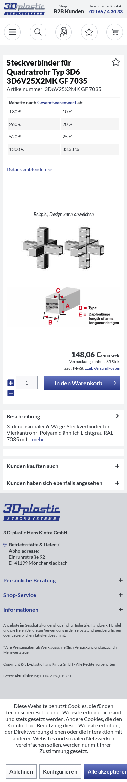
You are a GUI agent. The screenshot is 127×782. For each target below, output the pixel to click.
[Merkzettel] (89, 32)
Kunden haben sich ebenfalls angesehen (54, 483)
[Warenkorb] (114, 32)
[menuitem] (63, 32)
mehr (37, 439)
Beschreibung (23, 416)
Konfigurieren (60, 771)
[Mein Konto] (63, 32)
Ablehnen (21, 771)
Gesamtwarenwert (56, 102)
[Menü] (12, 32)
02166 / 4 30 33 (106, 11)
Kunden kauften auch (32, 466)
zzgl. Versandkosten (102, 368)
